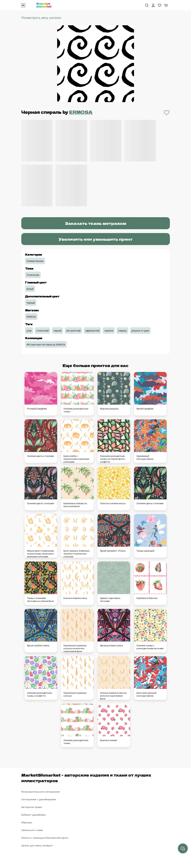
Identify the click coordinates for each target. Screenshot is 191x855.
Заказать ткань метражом (95, 223)
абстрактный (73, 330)
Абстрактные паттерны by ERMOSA (46, 344)
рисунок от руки (140, 330)
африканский (92, 330)
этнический (42, 330)
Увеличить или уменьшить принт (96, 239)
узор (29, 330)
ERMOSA (81, 112)
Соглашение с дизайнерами (38, 799)
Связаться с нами (32, 830)
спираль (122, 330)
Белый (30, 288)
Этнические (33, 274)
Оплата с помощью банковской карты (44, 837)
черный (57, 330)
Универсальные (35, 260)
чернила (108, 330)
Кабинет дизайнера (33, 814)
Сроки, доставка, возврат (37, 845)
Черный (31, 302)
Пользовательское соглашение (40, 791)
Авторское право (31, 807)
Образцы (26, 822)
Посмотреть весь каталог (41, 18)
